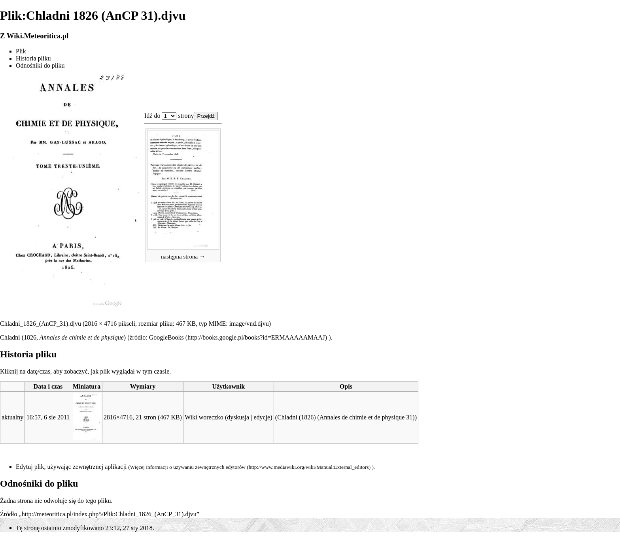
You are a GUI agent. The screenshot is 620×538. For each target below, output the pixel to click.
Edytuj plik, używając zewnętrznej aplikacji (71, 466)
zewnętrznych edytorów (220, 467)
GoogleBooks (166, 337)
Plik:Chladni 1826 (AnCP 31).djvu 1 (169, 116)
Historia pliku (33, 58)
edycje (261, 417)
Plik (21, 51)
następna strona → (183, 256)
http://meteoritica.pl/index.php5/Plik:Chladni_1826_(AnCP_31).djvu (109, 514)
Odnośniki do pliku (40, 65)
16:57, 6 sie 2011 (48, 417)
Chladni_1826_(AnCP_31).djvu (40, 323)
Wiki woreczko (204, 417)
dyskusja (238, 417)
